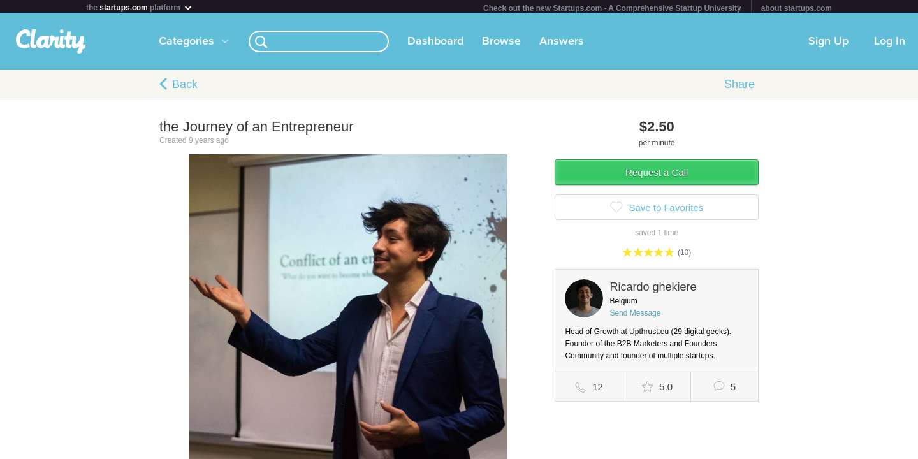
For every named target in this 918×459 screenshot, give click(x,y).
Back (185, 86)
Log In (889, 44)
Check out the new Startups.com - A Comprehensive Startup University (612, 8)
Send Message (634, 315)
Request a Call (656, 175)
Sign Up (828, 44)
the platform (139, 7)
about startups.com (796, 8)
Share (739, 86)
